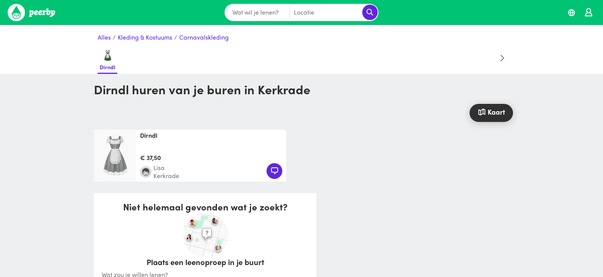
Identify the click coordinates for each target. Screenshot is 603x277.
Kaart (491, 112)
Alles (104, 37)
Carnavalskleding (204, 37)
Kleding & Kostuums (145, 37)
